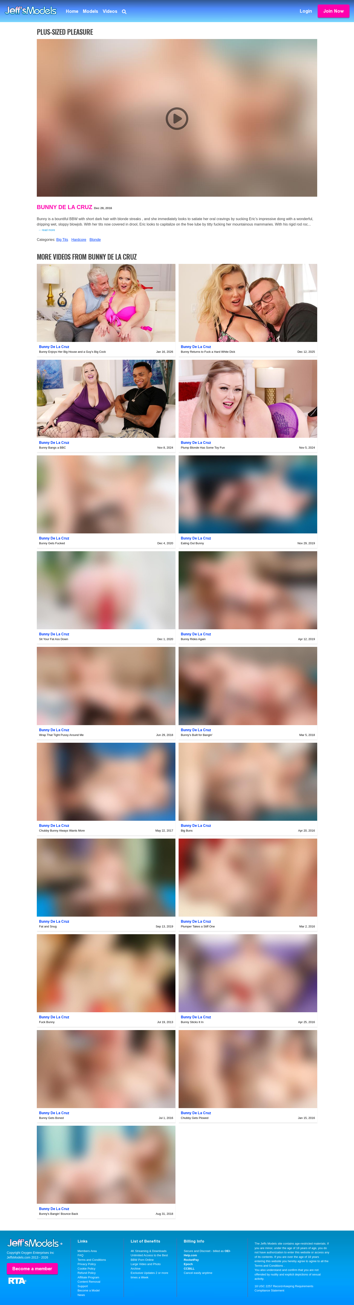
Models (90, 11)
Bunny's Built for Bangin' (196, 735)
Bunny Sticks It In (192, 1022)
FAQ (81, 1255)
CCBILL (189, 1268)
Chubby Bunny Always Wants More (62, 830)
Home (72, 11)
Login (306, 11)
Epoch (188, 1264)
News (81, 1295)
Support (83, 1286)
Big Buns (187, 830)
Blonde (95, 240)
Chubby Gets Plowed (194, 1118)
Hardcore (78, 240)
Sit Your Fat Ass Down (53, 639)
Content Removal (89, 1281)
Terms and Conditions (92, 1259)
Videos (110, 11)
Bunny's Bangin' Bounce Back (58, 1213)
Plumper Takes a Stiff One (198, 926)
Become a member (32, 1268)
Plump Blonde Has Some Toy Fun (203, 447)
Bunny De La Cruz (64, 207)
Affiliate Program (88, 1277)
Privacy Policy (87, 1264)
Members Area (87, 1251)
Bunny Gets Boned (51, 1118)
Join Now (333, 11)
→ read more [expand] (46, 230)
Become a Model (89, 1290)
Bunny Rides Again (193, 639)
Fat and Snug (48, 926)
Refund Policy (87, 1273)
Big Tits (62, 240)
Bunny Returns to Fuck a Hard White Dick (208, 351)
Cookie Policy (86, 1268)
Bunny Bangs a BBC (52, 447)
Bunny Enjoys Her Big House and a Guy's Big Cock (72, 351)
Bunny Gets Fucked (52, 543)
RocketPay (191, 1259)
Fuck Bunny (47, 1022)
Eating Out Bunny (192, 543)
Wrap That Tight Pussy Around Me (61, 735)
